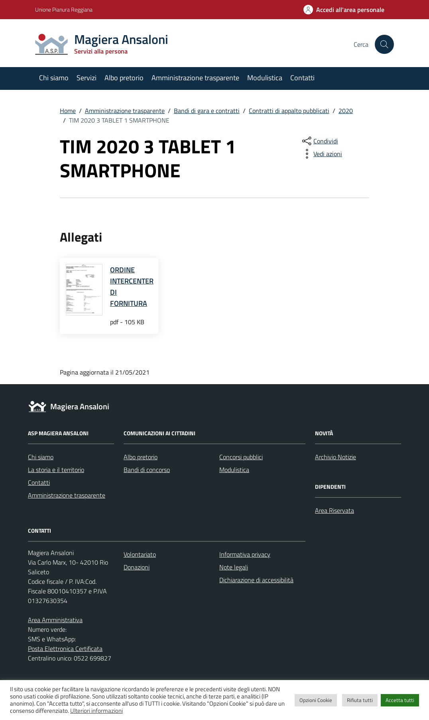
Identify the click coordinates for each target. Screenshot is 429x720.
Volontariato (140, 554)
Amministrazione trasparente (195, 77)
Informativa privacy (244, 554)
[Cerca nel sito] (384, 44)
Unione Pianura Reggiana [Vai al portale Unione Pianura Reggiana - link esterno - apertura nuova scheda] (63, 9)
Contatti (302, 77)
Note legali (233, 567)
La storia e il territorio (56, 469)
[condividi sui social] (319, 141)
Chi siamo (54, 77)
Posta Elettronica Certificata (65, 648)
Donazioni (137, 567)
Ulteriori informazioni (96, 710)
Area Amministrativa (55, 620)
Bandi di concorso (147, 469)
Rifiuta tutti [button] (360, 700)
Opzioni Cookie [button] (315, 700)
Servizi (86, 77)
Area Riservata (334, 510)
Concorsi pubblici (241, 457)
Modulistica (264, 77)
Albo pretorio (124, 77)
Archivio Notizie (335, 457)
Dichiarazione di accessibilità (256, 580)
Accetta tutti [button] (400, 700)
